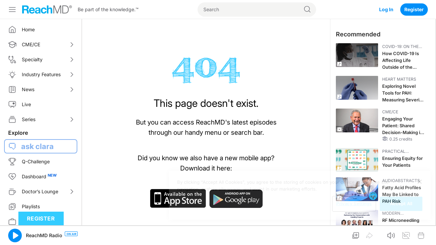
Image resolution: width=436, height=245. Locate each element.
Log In (386, 9)
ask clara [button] (37, 146)
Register (414, 9)
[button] (15, 235)
